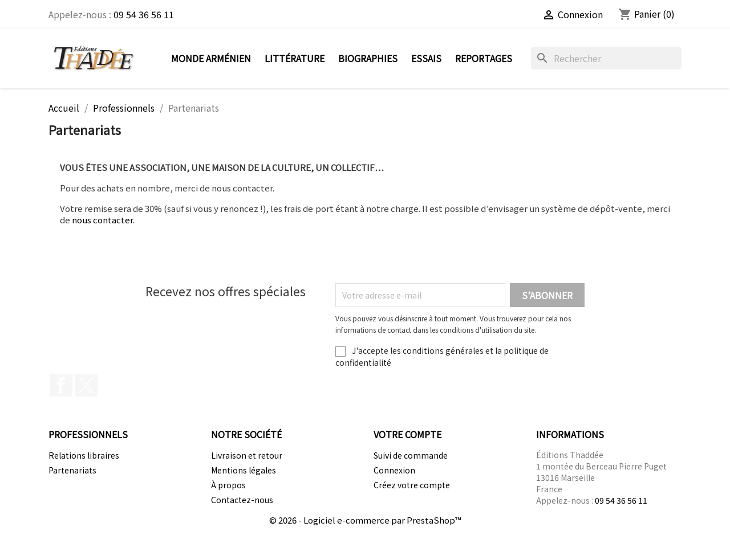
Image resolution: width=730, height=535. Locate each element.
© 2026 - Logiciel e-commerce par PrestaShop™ (365, 520)
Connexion (394, 470)
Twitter (86, 385)
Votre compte (407, 434)
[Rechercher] (606, 58)
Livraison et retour (246, 455)
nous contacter (102, 220)
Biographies (368, 58)
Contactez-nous (242, 499)
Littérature (295, 58)
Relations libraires (83, 455)
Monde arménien (211, 58)
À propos (228, 485)
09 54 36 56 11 (143, 14)
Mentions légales (243, 470)
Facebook (61, 385)
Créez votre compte (412, 485)
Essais (426, 58)
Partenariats (72, 470)
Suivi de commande (411, 455)
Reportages (483, 58)
